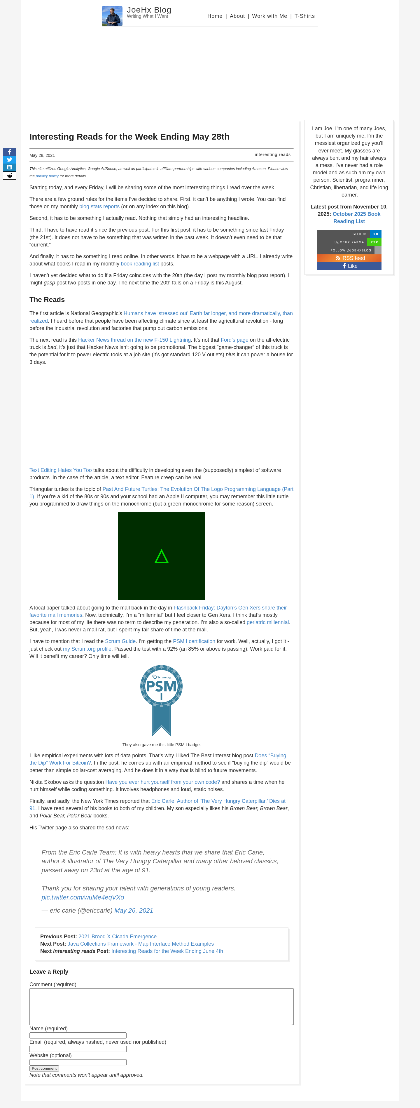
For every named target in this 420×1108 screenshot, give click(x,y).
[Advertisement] (210, 70)
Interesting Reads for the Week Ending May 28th (129, 136)
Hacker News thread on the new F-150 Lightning (134, 340)
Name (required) (48, 1035)
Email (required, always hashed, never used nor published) (97, 1049)
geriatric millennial (268, 622)
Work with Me (270, 16)
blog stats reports (99, 206)
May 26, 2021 (133, 910)
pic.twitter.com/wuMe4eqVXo (83, 897)
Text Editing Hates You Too (60, 470)
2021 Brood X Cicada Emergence (117, 936)
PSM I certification (194, 641)
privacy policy (47, 176)
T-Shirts (305, 16)
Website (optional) (50, 1062)
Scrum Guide (120, 641)
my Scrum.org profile (87, 649)
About (237, 16)
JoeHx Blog (149, 9)
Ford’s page (235, 340)
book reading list (140, 264)
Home (215, 16)
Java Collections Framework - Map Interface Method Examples (141, 944)
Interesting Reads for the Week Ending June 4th (167, 951)
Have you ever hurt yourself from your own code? (162, 782)
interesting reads (273, 154)
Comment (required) (52, 984)
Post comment (44, 1075)
